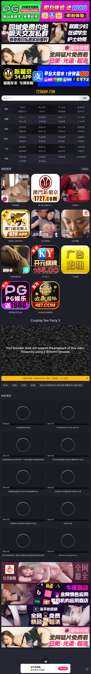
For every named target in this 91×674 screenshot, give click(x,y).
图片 (6, 138)
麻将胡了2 (23, 111)
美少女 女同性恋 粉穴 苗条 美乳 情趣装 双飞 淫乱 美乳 (61, 385)
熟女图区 (61, 141)
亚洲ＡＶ (22, 117)
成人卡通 (61, 127)
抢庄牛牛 (81, 111)
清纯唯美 (42, 141)
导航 (6, 158)
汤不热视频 (81, 157)
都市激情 (22, 147)
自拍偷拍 (42, 117)
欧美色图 (61, 137)
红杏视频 (22, 161)
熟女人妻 (22, 121)
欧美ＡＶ (61, 117)
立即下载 (62, 668)
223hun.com (45, 91)
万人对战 (61, 107)
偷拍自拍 (42, 127)
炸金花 (42, 111)
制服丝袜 (22, 131)
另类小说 (42, 151)
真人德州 (42, 107)
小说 (6, 148)
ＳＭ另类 (81, 121)
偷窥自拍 (22, 137)
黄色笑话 (61, 151)
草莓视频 (61, 157)
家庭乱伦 (42, 147)
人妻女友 (61, 147)
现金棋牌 (61, 111)
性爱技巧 (81, 151)
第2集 (14, 385)
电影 (6, 128)
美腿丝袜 (22, 141)
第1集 (5, 385)
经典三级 (42, 131)
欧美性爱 (81, 127)
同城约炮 (22, 157)
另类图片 (81, 141)
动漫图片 (81, 137)
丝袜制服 (42, 121)
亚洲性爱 (22, 127)
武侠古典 (81, 147)
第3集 (24, 385)
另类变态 (81, 131)
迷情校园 (22, 151)
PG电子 (22, 107)
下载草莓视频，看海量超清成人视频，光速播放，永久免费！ (55, 378)
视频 (6, 119)
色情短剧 (42, 161)
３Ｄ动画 (81, 117)
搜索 (84, 98)
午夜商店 (42, 157)
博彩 (6, 109)
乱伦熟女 (61, 131)
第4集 (33, 385)
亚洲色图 (42, 137)
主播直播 (61, 121)
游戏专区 (81, 107)
